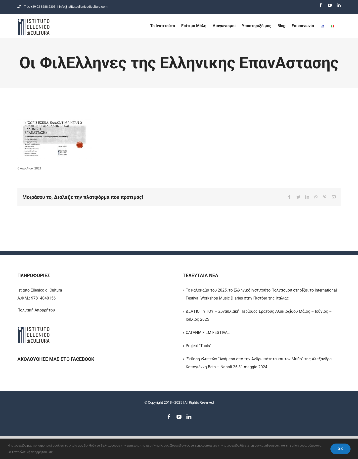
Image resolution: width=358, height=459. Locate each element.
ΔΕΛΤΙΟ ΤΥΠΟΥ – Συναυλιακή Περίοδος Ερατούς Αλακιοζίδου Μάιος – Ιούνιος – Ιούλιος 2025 (259, 315)
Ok (340, 449)
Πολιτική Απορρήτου (36, 310)
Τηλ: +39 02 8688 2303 (36, 6)
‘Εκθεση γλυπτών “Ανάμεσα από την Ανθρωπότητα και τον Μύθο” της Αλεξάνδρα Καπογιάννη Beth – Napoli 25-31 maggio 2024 (259, 363)
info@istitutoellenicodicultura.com (83, 6)
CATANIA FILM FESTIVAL (208, 332)
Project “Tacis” (198, 345)
